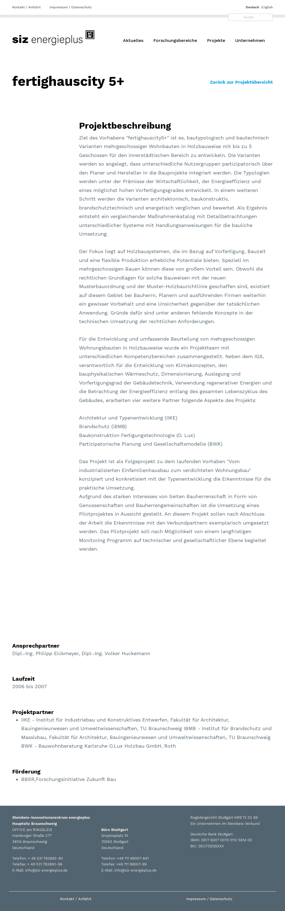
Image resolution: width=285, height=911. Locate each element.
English (267, 7)
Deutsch (252, 7)
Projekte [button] (216, 40)
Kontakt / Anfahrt (26, 7)
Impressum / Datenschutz (71, 7)
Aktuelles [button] (133, 40)
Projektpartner (33, 712)
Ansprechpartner (36, 645)
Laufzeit (23, 678)
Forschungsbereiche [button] (175, 40)
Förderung (26, 771)
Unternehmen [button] (250, 40)
